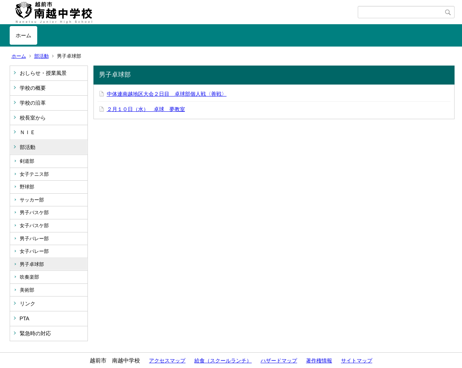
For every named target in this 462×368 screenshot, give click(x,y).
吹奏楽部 (29, 277)
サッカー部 (32, 200)
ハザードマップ (279, 361)
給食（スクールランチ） (223, 361)
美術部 (27, 290)
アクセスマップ (167, 361)
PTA (24, 318)
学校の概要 (33, 88)
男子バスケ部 (34, 212)
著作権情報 (319, 361)
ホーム (23, 35)
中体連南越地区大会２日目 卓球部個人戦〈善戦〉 (167, 94)
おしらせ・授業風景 (43, 73)
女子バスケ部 (34, 225)
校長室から (33, 118)
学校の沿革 (33, 103)
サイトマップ (356, 361)
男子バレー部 (34, 238)
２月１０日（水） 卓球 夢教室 (146, 109)
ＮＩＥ (27, 132)
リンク (27, 304)
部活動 (41, 56)
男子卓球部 (32, 264)
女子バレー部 (34, 251)
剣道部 (27, 161)
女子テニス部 (34, 174)
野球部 (27, 187)
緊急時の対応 (35, 333)
